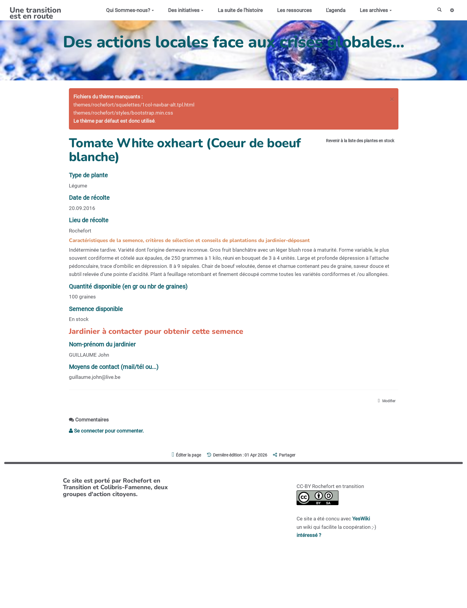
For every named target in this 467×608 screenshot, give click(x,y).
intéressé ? (309, 536)
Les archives (373, 10)
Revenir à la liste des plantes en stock (351, 142)
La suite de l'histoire (237, 10)
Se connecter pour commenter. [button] (106, 432)
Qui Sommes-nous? (127, 10)
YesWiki (361, 520)
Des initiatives (183, 10)
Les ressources (291, 10)
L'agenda (333, 10)
